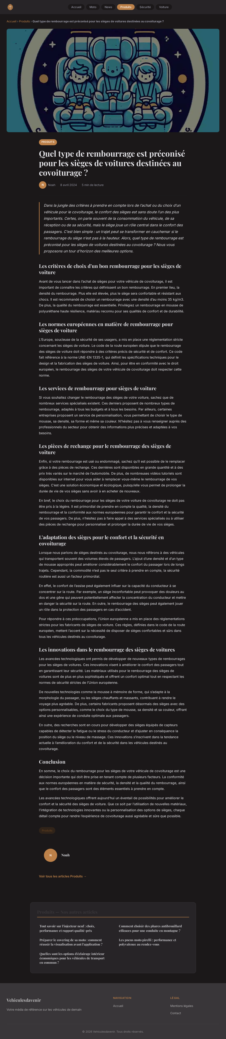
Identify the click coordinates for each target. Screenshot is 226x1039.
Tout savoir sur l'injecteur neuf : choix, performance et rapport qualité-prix (67, 928)
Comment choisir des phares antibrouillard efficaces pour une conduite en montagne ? (150, 928)
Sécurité (145, 7)
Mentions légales (181, 1006)
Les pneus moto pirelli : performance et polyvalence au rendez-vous (147, 942)
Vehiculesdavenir (24, 1000)
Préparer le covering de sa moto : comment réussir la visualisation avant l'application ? (71, 942)
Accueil (76, 7)
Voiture (164, 7)
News (108, 7)
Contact (175, 1013)
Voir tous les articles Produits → (63, 876)
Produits (125, 7)
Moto (92, 7)
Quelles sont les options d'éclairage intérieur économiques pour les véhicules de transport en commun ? (72, 958)
